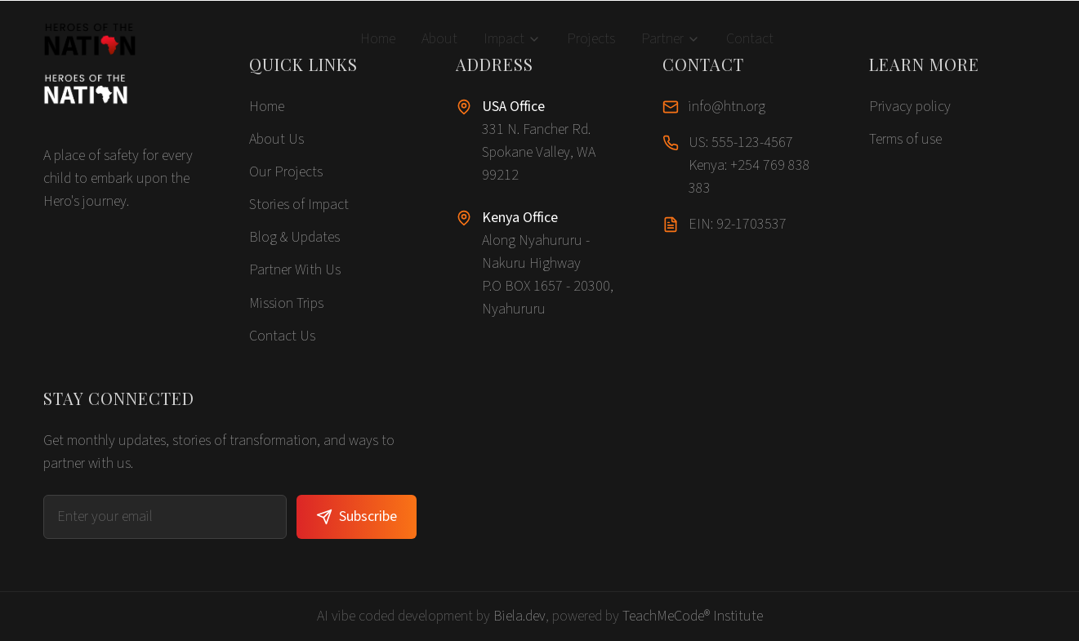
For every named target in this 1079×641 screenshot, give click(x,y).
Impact (512, 39)
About (439, 39)
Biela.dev (519, 616)
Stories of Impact (299, 204)
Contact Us (282, 336)
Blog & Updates (294, 237)
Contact (750, 39)
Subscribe (356, 516)
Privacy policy (910, 106)
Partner (670, 39)
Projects (591, 39)
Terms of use (905, 139)
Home (377, 39)
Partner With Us (295, 270)
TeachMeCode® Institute (692, 616)
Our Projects (286, 172)
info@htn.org (727, 106)
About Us (276, 139)
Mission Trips (286, 303)
